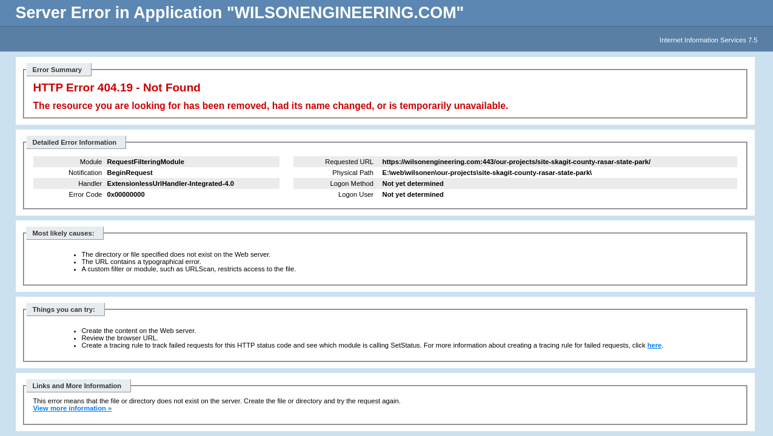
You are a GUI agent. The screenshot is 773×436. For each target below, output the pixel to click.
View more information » (72, 408)
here (655, 345)
